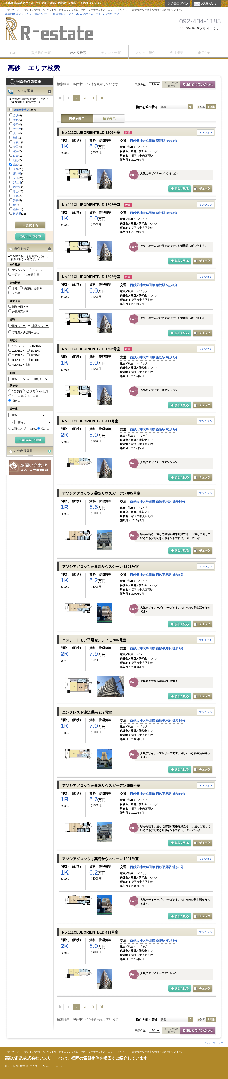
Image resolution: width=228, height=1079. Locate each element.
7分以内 (43, 391)
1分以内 (17, 391)
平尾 (15, 195)
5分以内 (30, 391)
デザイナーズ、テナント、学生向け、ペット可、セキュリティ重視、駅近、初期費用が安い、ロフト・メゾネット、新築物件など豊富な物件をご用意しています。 (94, 1052)
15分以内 (32, 396)
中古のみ (32, 428)
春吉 (15, 191)
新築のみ (17, 428)
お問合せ (30, 467)
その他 (16, 293)
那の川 (17, 182)
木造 (15, 288)
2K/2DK (35, 350)
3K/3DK (35, 355)
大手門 (17, 128)
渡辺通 (17, 213)
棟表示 (109, 118)
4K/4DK (35, 360)
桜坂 (15, 151)
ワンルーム (19, 346)
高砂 (15, 164)
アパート (37, 270)
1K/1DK (36, 346)
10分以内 (17, 396)
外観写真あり (20, 311)
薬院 (15, 209)
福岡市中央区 (21, 109)
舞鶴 (15, 200)
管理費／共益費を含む (25, 332)
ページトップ (215, 1043)
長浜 (15, 178)
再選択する (30, 225)
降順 (211, 106)
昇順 (201, 106)
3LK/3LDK (18, 360)
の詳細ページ (180, 189)
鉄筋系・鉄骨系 (33, 288)
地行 (15, 160)
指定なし (17, 400)
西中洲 (17, 187)
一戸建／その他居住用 (25, 274)
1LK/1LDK (18, 350)
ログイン (177, 3)
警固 (15, 146)
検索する (30, 237)
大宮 (15, 133)
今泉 (15, 124)
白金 (15, 155)
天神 (15, 169)
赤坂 (15, 115)
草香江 (17, 142)
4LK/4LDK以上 (21, 364)
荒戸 (15, 120)
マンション (19, 270)
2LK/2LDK (18, 355)
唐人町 (17, 173)
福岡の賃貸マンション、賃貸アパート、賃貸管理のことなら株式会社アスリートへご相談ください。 (65, 13)
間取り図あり (20, 306)
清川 (15, 137)
